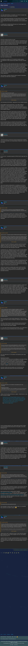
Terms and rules (3, 636)
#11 (26, 380)
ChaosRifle (6, 150)
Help (12, 636)
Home (15, 636)
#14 (26, 520)
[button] (1, 1)
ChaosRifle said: (3, 522)
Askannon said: (3, 91)
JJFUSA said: (3, 343)
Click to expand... (14, 100)
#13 (26, 470)
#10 (26, 341)
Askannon (5, 34)
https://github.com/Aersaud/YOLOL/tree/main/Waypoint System (12, 494)
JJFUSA (5, 9)
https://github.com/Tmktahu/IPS (6, 492)
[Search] (26, 1)
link (7, 363)
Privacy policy (9, 636)
